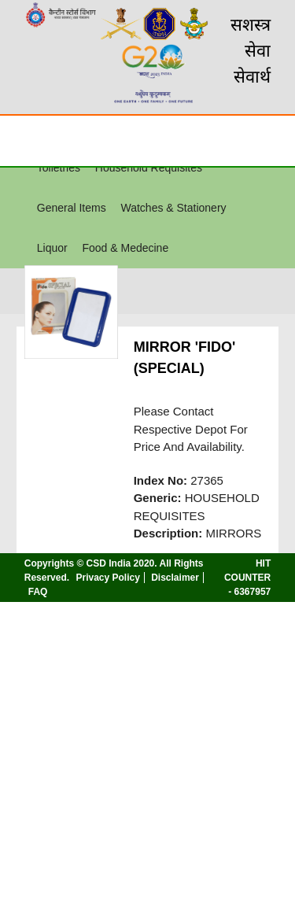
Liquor (52, 248)
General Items (71, 207)
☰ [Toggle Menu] (26, 140)
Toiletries (58, 167)
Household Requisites (148, 167)
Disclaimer (175, 577)
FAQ (38, 591)
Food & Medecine (125, 248)
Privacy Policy (107, 577)
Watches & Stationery (173, 207)
